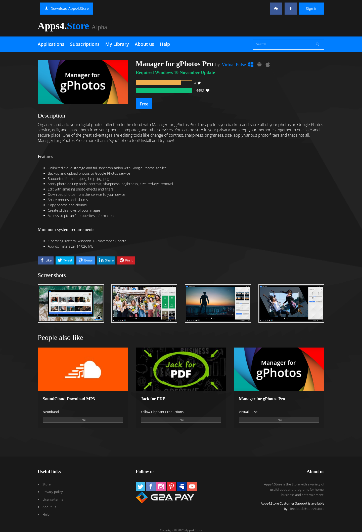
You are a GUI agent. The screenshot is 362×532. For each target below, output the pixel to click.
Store (46, 484)
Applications (51, 44)
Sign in (312, 8)
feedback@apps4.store (307, 508)
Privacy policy (52, 491)
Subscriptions (85, 44)
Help (165, 44)
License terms (52, 499)
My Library (117, 44)
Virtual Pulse (234, 64)
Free (144, 104)
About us (144, 44)
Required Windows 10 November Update (175, 72)
